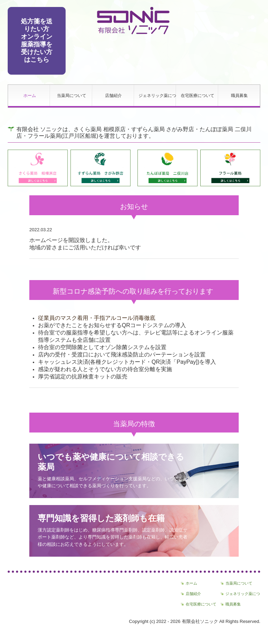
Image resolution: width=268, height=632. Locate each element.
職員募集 (239, 95)
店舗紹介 (113, 95)
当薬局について (71, 95)
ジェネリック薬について (157, 95)
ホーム (29, 95)
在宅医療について (197, 95)
